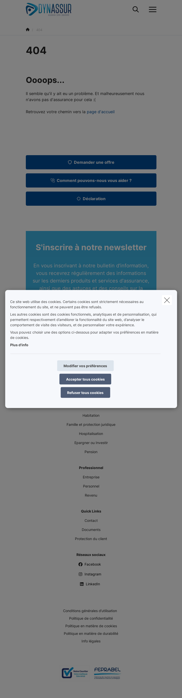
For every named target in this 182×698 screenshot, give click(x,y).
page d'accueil (101, 111)
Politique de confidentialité (91, 618)
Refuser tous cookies (85, 392)
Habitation (91, 415)
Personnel (91, 486)
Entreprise (91, 477)
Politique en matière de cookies (91, 626)
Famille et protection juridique (91, 424)
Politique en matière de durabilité (91, 633)
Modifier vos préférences (85, 366)
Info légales (91, 641)
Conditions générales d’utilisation (90, 611)
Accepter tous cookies (85, 379)
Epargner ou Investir (91, 442)
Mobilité (91, 406)
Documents (91, 529)
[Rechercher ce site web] (135, 9)
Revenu (91, 495)
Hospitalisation (91, 433)
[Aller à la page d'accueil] (51, 9)
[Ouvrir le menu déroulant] (151, 9)
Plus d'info (19, 345)
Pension (91, 452)
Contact (91, 520)
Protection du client (91, 539)
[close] (167, 300)
